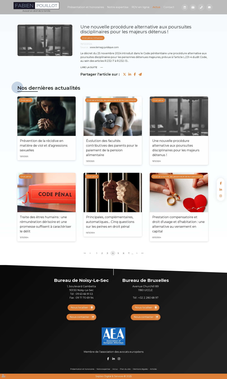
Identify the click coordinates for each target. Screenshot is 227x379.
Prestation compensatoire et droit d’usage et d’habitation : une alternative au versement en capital (178, 224)
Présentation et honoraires (85, 7)
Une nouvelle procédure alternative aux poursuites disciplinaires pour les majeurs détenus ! (175, 148)
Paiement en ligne (193, 7)
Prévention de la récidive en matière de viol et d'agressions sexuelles (43, 145)
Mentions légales (140, 369)
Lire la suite (88, 67)
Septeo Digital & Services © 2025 (114, 376)
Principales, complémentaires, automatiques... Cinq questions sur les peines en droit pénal (110, 221)
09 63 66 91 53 (84, 293)
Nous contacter (79, 316)
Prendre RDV (184, 7)
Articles (153, 369)
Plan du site (125, 369)
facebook (220, 183)
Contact (168, 7)
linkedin (220, 189)
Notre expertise (117, 7)
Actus (156, 7)
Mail (209, 7)
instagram (220, 195)
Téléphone (201, 7)
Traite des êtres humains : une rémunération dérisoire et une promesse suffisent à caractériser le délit (45, 224)
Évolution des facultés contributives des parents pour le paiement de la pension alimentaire (112, 148)
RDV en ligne (140, 7)
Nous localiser (79, 307)
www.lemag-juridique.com (104, 47)
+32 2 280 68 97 (148, 297)
